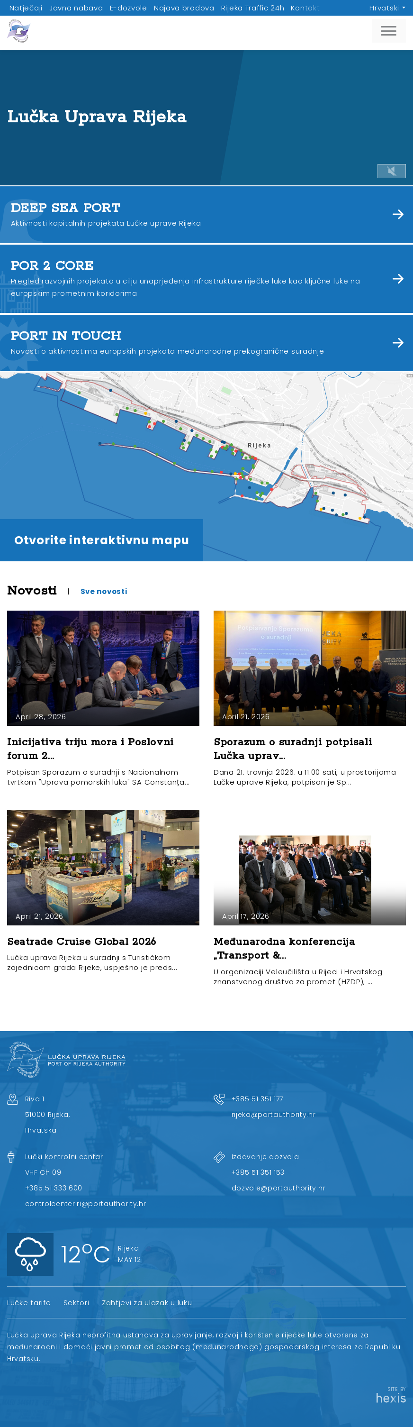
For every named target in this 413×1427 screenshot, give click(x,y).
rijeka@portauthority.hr (274, 1114)
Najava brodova (184, 8)
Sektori (76, 1303)
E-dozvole (128, 8)
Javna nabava (76, 8)
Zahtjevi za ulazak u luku (147, 1303)
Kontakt (305, 8)
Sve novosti (104, 591)
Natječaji (26, 8)
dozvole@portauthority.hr (279, 1188)
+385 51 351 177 (258, 1099)
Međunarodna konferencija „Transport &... (284, 948)
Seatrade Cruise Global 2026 (81, 942)
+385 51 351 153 (258, 1172)
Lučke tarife (29, 1303)
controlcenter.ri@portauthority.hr (85, 1203)
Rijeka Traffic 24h (253, 8)
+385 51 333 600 (54, 1188)
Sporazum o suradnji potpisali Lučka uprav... (293, 749)
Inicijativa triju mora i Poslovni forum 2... (90, 749)
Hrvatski (384, 8)
